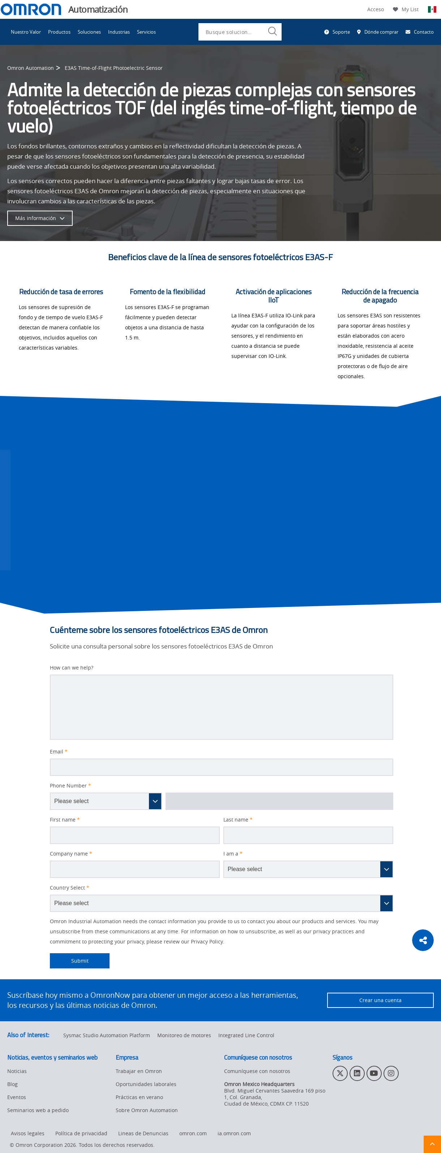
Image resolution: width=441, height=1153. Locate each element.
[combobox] (240, 31)
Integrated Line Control (246, 1035)
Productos (59, 32)
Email (59, 751)
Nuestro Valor (26, 32)
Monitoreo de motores (184, 1035)
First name (65, 819)
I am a (233, 853)
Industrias (119, 32)
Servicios (146, 32)
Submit (69, 961)
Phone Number (70, 785)
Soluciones (89, 32)
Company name (71, 853)
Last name (238, 819)
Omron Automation (30, 67)
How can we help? (71, 667)
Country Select (69, 887)
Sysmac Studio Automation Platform (106, 1035)
